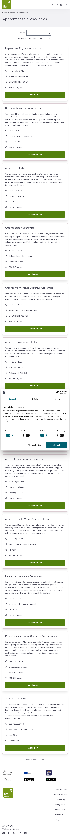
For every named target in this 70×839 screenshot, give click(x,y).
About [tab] (57, 399)
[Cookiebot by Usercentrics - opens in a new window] (57, 392)
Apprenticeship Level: (27, 38)
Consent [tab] (12, 399)
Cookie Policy (59, 799)
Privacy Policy (60, 804)
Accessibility (59, 809)
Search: (22, 32)
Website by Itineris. (10, 829)
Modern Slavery (60, 794)
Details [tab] (35, 399)
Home (4, 13)
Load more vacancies (35, 760)
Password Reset (61, 789)
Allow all (56, 445)
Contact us (58, 815)
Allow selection (34, 445)
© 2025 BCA (7, 826)
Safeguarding (59, 820)
